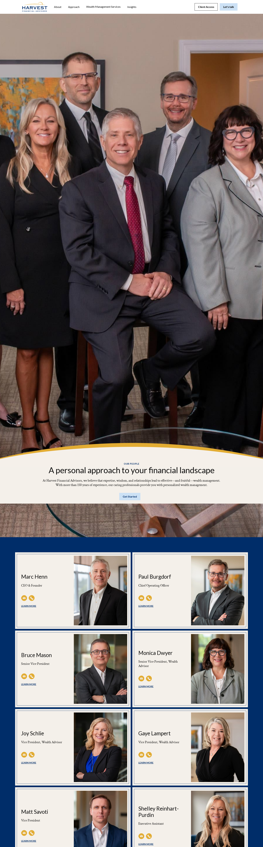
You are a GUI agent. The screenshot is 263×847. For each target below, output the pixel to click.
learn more (28, 606)
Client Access (206, 6)
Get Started (130, 496)
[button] (58, 7)
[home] (34, 7)
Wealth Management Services (103, 6)
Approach (74, 6)
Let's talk (228, 6)
